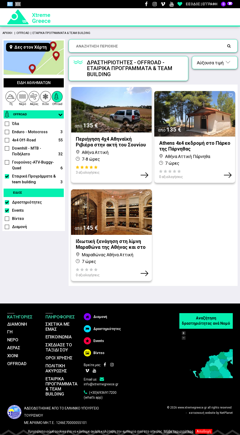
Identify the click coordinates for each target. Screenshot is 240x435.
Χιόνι (45, 97)
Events (18, 210)
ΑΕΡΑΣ (13, 339)
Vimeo (163, 4)
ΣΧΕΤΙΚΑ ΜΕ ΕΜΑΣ (57, 318)
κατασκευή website (202, 404)
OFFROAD (16, 355)
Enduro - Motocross (37, 132)
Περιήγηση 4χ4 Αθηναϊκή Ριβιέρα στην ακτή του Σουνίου (111, 142)
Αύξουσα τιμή (213, 62)
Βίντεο (18, 218)
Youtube (171, 4)
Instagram (154, 4)
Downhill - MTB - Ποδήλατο (37, 151)
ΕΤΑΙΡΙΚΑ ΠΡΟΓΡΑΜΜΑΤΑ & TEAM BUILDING (61, 378)
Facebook (146, 4)
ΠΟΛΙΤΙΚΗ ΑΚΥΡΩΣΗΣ (56, 360)
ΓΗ (10, 323)
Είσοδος (193, 4)
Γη (10, 97)
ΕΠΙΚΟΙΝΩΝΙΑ (58, 328)
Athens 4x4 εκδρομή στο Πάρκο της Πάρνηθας (194, 142)
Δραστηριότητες (27, 202)
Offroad (57, 97)
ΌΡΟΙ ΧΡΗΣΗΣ (58, 349)
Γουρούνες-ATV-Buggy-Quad (37, 165)
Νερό (22, 97)
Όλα (15, 123)
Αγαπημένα (179, 4)
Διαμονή (19, 226)
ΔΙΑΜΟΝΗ (17, 315)
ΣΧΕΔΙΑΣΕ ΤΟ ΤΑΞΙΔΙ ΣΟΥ (58, 339)
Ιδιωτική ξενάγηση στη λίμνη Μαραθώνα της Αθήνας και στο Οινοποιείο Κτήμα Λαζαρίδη (111, 236)
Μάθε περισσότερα (178, 431)
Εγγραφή (209, 4)
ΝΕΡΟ (12, 331)
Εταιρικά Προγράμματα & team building (37, 179)
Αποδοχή (204, 431)
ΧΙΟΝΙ (12, 347)
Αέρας (34, 97)
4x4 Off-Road (37, 140)
